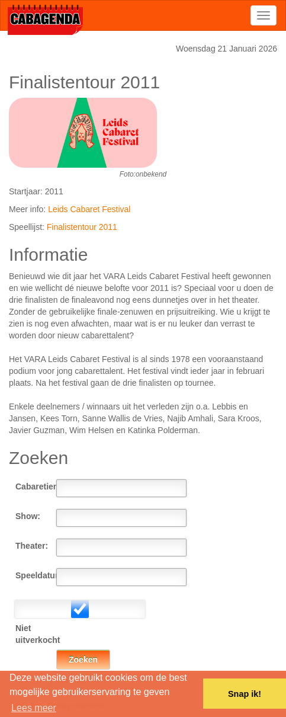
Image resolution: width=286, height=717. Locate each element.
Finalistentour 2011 (82, 227)
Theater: (31, 545)
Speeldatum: (35, 575)
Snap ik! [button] (244, 694)
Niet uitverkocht (35, 634)
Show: (27, 516)
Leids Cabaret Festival (89, 209)
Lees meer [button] (33, 708)
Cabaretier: (35, 486)
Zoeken (83, 659)
